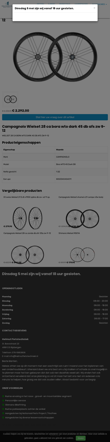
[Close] (94, 7)
